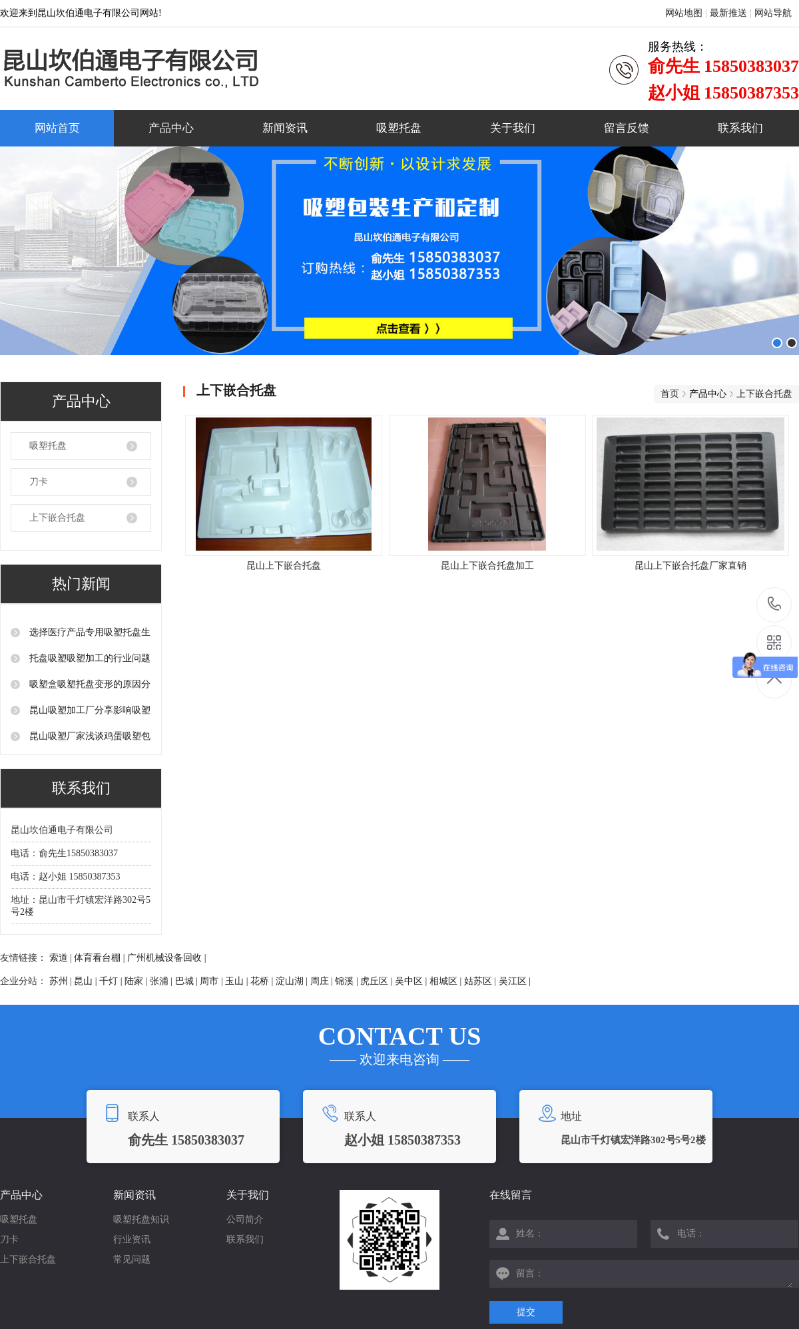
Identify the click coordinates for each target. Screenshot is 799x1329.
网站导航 (773, 13)
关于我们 (512, 128)
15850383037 (774, 604)
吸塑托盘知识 (141, 1219)
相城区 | (446, 981)
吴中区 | (412, 981)
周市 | (212, 981)
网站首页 (57, 128)
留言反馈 (626, 128)
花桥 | (263, 981)
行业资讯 (131, 1239)
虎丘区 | (377, 981)
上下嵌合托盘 (57, 518)
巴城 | (187, 981)
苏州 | (62, 981)
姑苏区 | (481, 981)
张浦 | (162, 981)
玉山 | (237, 981)
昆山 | (86, 981)
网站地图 (683, 13)
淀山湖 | (293, 981)
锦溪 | (347, 981)
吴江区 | (515, 981)
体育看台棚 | (100, 958)
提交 (526, 1312)
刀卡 (38, 482)
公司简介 (245, 1219)
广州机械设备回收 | (166, 958)
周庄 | (323, 981)
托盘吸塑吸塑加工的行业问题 (88, 658)
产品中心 (171, 128)
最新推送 (728, 13)
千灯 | (112, 981)
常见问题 (131, 1259)
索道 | (62, 958)
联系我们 (740, 128)
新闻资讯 (285, 128)
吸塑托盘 (398, 128)
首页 (670, 394)
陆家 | (137, 981)
